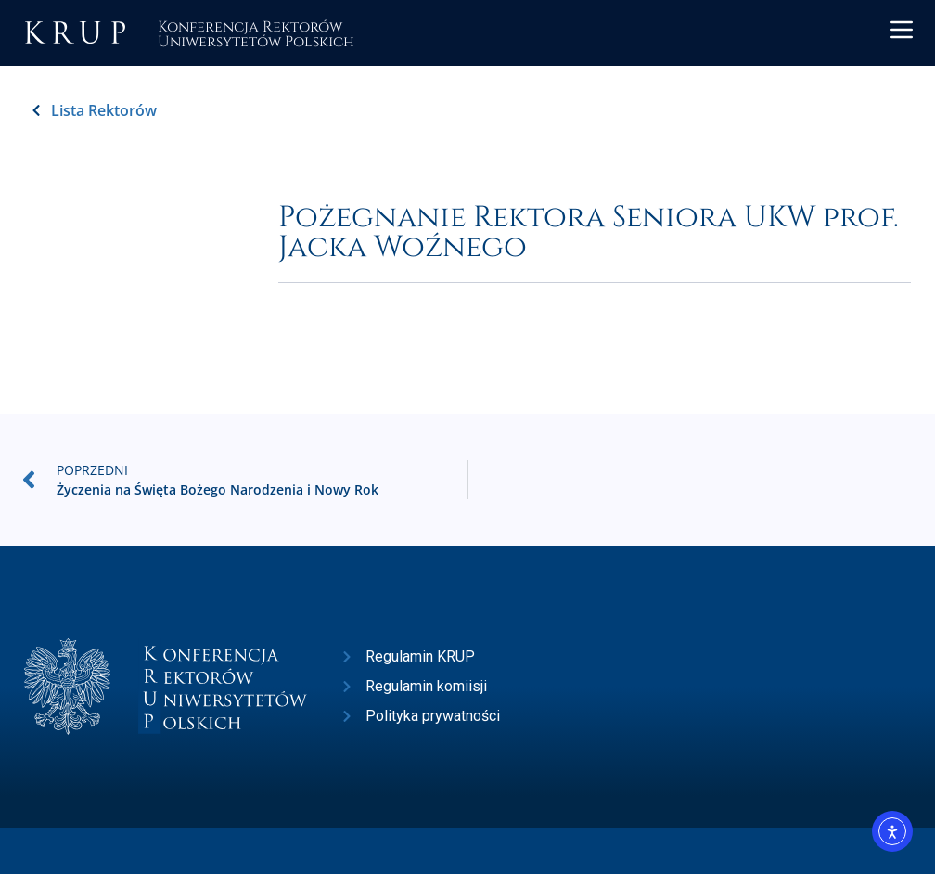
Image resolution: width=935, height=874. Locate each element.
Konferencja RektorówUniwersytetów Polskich (256, 33)
